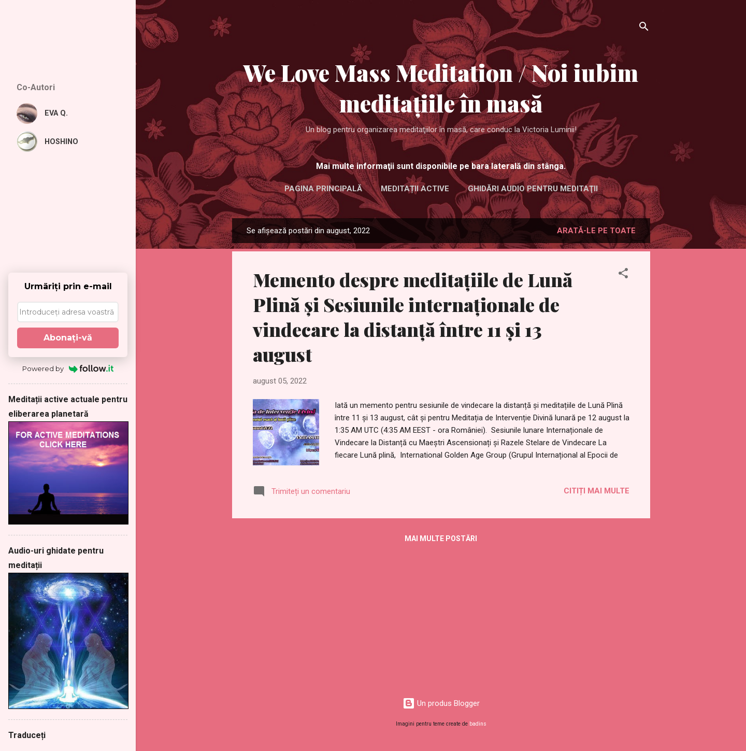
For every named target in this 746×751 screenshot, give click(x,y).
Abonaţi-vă (68, 338)
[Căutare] (644, 28)
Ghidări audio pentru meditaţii (533, 188)
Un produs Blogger (441, 703)
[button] (623, 275)
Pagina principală (323, 188)
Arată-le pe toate (596, 230)
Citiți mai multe (596, 490)
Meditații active (415, 188)
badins (477, 723)
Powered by (68, 368)
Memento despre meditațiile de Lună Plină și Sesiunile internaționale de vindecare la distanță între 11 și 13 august (412, 316)
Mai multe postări (441, 538)
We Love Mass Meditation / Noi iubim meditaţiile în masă (440, 87)
